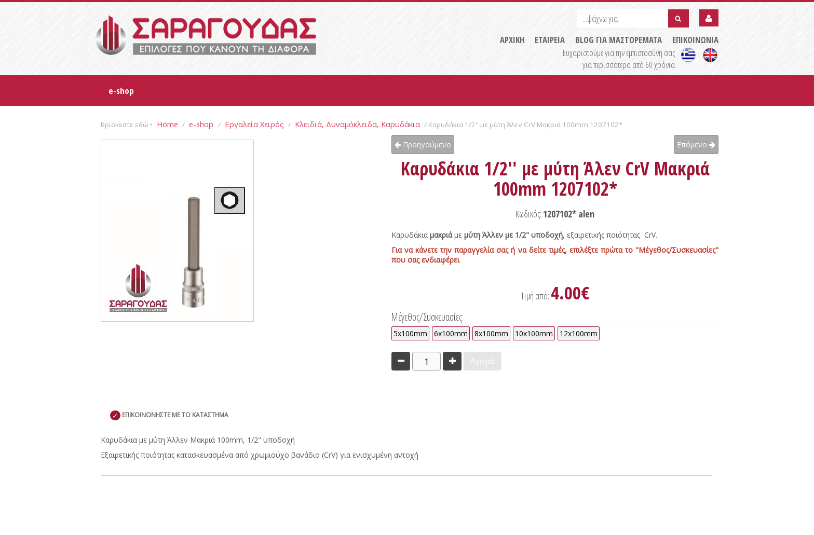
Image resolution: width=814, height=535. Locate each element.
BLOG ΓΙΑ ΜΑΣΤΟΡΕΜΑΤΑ (618, 40)
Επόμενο (696, 144)
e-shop (121, 91)
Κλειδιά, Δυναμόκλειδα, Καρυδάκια (357, 124)
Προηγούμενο (423, 144)
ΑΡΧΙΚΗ (512, 40)
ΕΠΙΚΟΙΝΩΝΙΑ (695, 40)
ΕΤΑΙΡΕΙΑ (550, 40)
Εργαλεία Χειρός (254, 124)
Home (167, 124)
